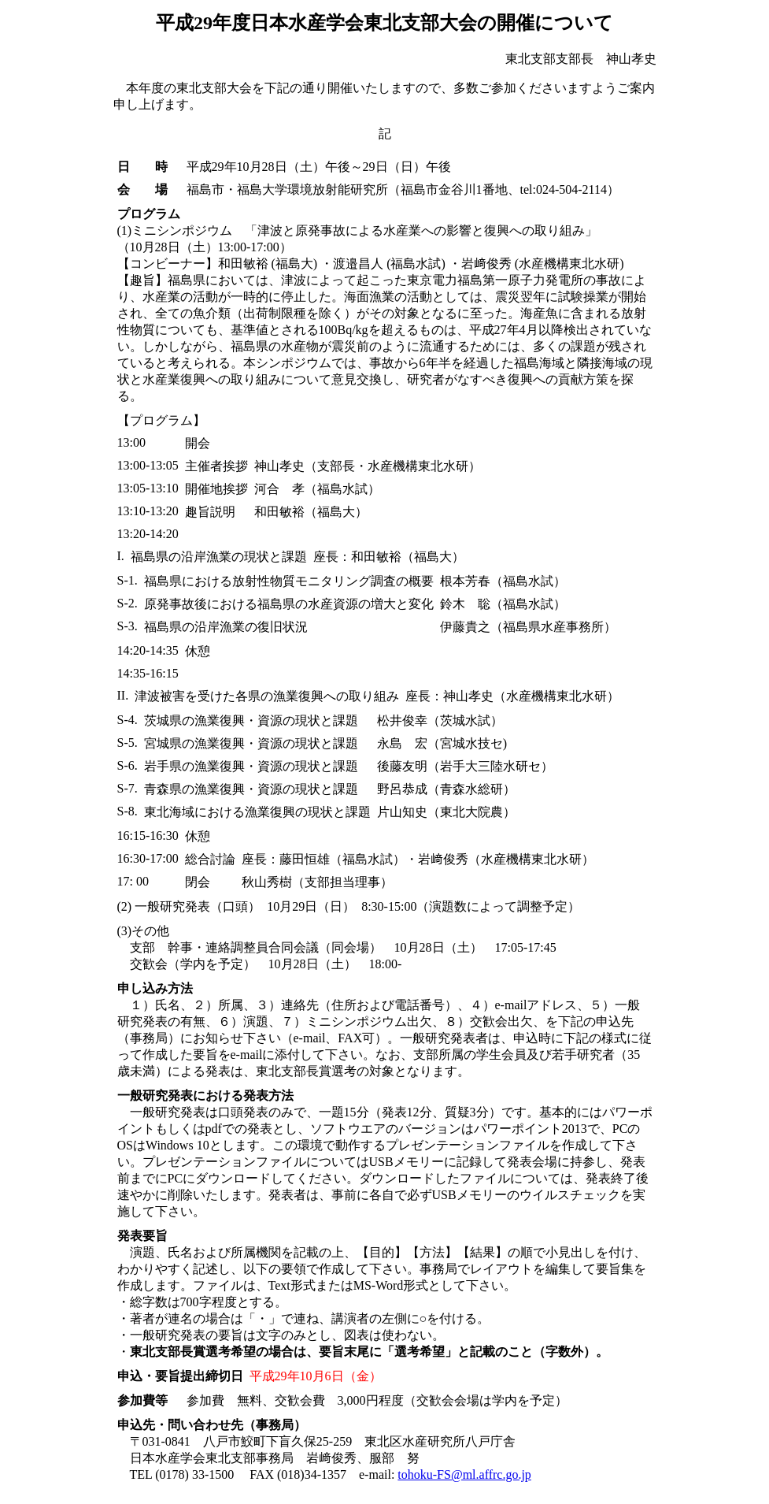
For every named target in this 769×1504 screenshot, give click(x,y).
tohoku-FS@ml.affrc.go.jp (464, 1474)
